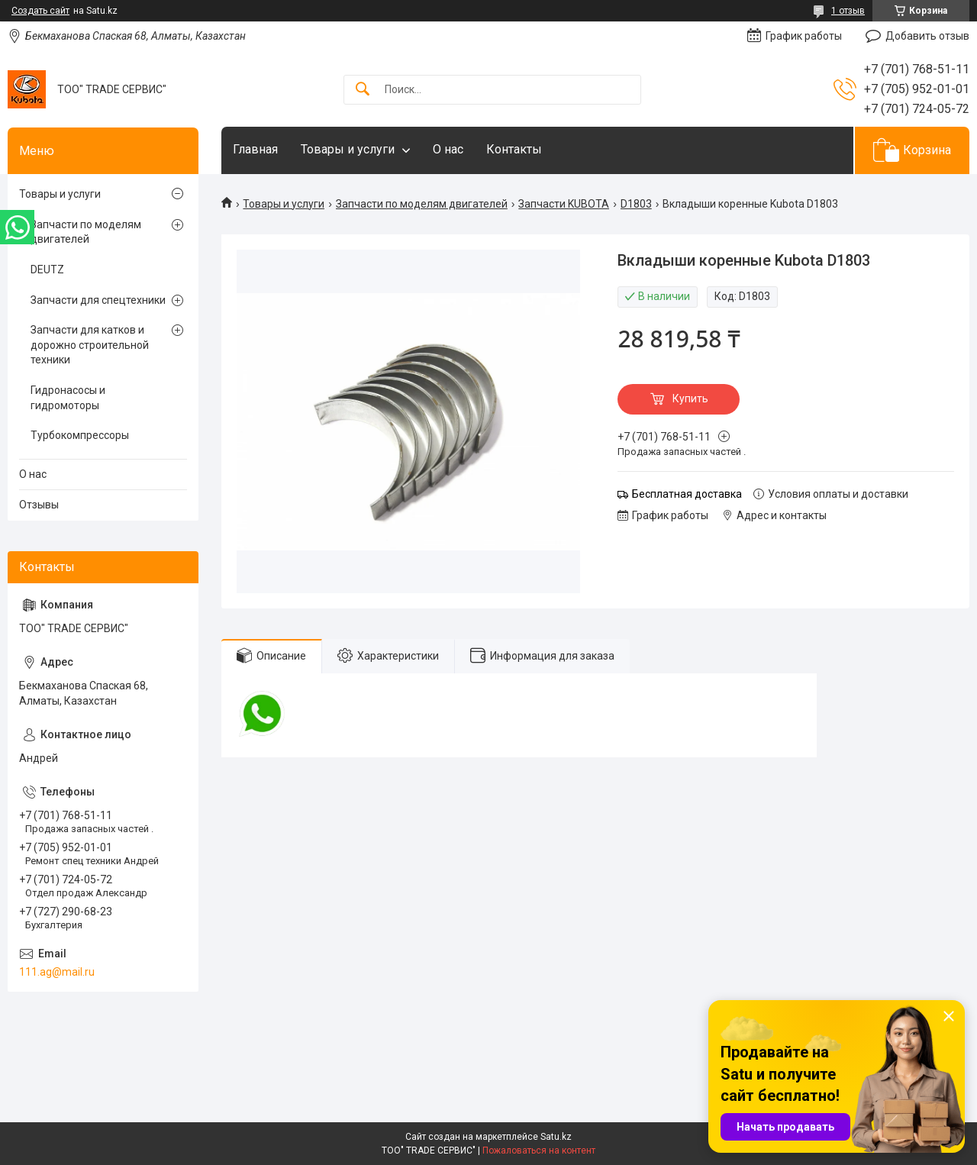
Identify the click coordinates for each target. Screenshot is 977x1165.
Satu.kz (556, 1136)
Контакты (514, 149)
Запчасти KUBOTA (563, 204)
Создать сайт (40, 10)
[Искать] (362, 90)
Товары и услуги (348, 149)
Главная (255, 149)
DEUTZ (47, 269)
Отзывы (39, 505)
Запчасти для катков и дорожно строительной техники (90, 345)
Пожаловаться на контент (538, 1150)
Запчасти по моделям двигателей (422, 204)
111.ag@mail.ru (57, 972)
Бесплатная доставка (687, 494)
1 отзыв (848, 10)
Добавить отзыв (927, 36)
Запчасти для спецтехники (98, 300)
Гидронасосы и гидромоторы (68, 397)
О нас (448, 149)
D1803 (636, 204)
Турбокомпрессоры (80, 435)
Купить (690, 398)
